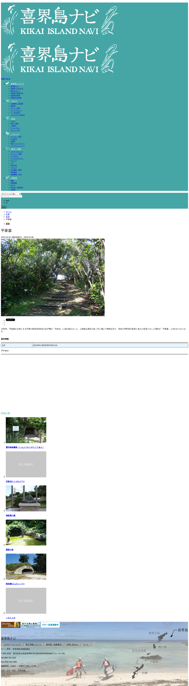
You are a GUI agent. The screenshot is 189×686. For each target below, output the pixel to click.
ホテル (13, 121)
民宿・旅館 (14, 123)
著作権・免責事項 (54, 645)
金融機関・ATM (16, 174)
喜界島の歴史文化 (17, 93)
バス (12, 163)
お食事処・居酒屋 (17, 104)
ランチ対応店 (15, 113)
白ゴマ (13, 185)
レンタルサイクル (17, 158)
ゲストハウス (15, 130)
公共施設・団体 (16, 170)
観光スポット (15, 91)
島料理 (13, 106)
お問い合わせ (73, 645)
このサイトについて (13, 645)
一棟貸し (14, 126)
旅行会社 (14, 165)
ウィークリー (15, 128)
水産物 (13, 190)
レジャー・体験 (16, 154)
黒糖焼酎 (14, 183)
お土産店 (14, 139)
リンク (87, 645)
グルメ (11, 101)
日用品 (13, 141)
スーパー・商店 (16, 137)
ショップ (12, 134)
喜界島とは (14, 86)
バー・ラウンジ (16, 110)
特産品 (11, 178)
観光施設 (14, 172)
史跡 (8, 224)
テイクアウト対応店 (18, 115)
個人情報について (34, 645)
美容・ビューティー (18, 143)
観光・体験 (13, 149)
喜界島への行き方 (17, 88)
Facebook (97, 684)
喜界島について (15, 84)
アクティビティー (17, 151)
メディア (14, 167)
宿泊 (10, 119)
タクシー (14, 161)
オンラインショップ (18, 146)
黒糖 (12, 180)
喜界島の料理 (15, 95)
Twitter (97, 682)
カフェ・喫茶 (15, 108)
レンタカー (14, 156)
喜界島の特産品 (16, 98)
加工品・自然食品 (17, 187)
